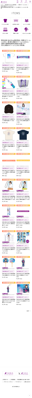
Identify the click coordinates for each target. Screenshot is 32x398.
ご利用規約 (12, 386)
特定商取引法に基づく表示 (23, 386)
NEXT (28, 318)
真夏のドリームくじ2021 (22, 4)
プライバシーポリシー (9, 388)
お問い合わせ (27, 388)
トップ (2, 4)
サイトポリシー (19, 388)
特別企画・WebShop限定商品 (10, 4)
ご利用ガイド (5, 386)
